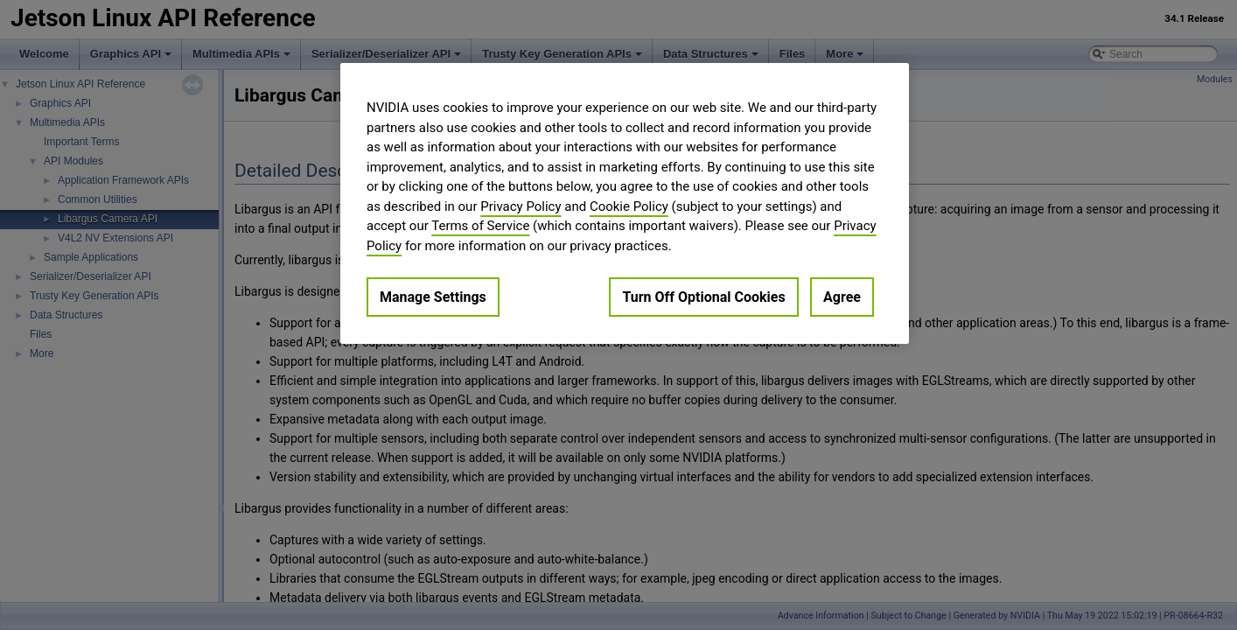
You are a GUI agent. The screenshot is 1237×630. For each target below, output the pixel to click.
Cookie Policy (629, 206)
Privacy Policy (520, 206)
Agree (842, 297)
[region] (624, 203)
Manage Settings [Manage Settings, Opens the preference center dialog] (433, 297)
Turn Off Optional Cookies (703, 297)
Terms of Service (480, 226)
